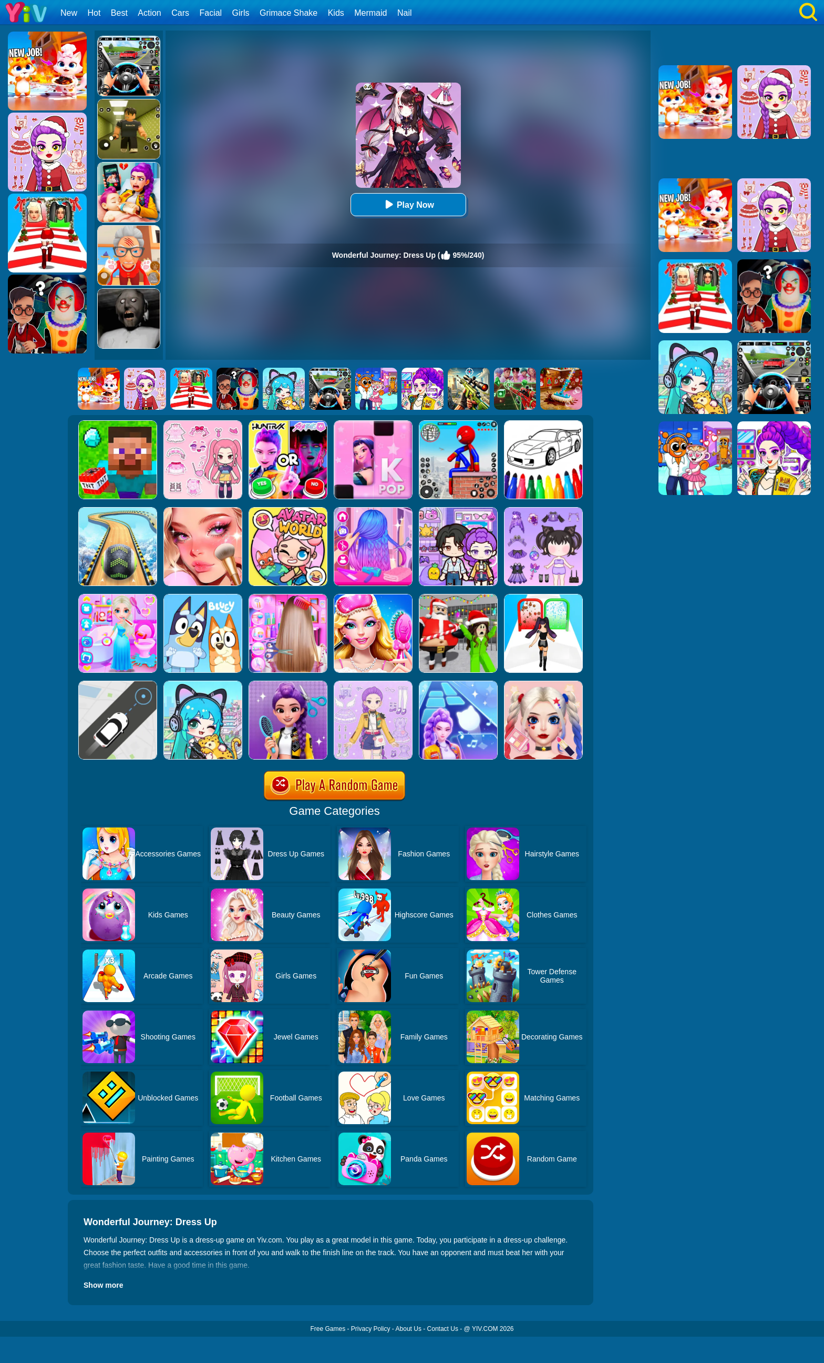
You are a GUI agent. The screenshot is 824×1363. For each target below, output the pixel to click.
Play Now (408, 204)
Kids (336, 12)
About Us (408, 1328)
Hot (93, 12)
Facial (210, 12)
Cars (180, 12)
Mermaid (370, 12)
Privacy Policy (370, 1328)
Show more (103, 1285)
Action (149, 12)
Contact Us (442, 1328)
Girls (241, 12)
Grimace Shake (288, 12)
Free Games (327, 1328)
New (68, 12)
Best (119, 12)
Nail (404, 12)
